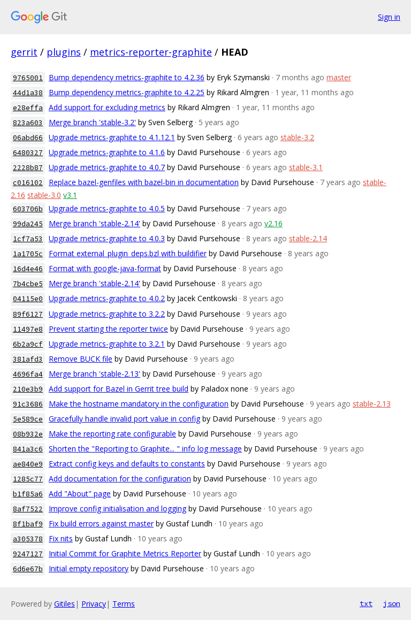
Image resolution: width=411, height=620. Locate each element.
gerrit (24, 51)
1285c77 (28, 479)
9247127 (28, 553)
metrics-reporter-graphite (151, 51)
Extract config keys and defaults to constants (127, 463)
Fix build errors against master (101, 523)
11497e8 (28, 329)
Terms (123, 604)
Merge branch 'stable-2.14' (94, 223)
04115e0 (28, 298)
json (391, 603)
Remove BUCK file (80, 359)
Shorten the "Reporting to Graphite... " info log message (145, 448)
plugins (64, 51)
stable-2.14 (308, 238)
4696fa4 (28, 374)
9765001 (28, 77)
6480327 (28, 152)
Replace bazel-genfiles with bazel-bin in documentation (144, 182)
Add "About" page (80, 493)
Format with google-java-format (105, 268)
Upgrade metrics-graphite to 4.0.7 (107, 167)
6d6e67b (28, 568)
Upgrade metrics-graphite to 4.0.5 (107, 208)
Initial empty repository (88, 568)
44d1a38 (28, 92)
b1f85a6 (28, 494)
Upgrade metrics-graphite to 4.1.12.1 (112, 137)
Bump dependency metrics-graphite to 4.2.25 (126, 92)
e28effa (28, 107)
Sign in (389, 17)
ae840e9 (28, 464)
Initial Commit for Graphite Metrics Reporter (125, 553)
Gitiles (64, 604)
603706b (28, 208)
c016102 (28, 182)
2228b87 (28, 167)
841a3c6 (28, 449)
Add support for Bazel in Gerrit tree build (118, 389)
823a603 (28, 122)
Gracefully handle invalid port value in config (124, 419)
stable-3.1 (306, 167)
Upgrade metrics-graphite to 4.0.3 (107, 238)
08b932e (28, 434)
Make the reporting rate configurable (112, 433)
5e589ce (28, 419)
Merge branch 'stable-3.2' (92, 122)
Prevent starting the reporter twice (108, 329)
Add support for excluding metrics (107, 107)
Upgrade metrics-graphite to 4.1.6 (107, 152)
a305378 (28, 539)
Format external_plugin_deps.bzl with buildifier (128, 253)
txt (366, 603)
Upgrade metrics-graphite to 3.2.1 (107, 344)
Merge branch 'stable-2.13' (94, 374)
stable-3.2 (297, 137)
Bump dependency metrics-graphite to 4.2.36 (126, 77)
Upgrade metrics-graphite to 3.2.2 (107, 314)
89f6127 (28, 314)
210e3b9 (28, 389)
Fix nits (61, 538)
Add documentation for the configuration (120, 478)
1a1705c (28, 253)
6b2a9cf (28, 344)
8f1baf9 (28, 524)
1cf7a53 (28, 238)
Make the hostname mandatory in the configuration (139, 404)
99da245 (28, 223)
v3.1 (70, 195)
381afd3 (28, 359)
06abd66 (28, 137)
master (338, 77)
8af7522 (28, 509)
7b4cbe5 (28, 283)
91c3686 (28, 404)
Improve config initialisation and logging (117, 508)
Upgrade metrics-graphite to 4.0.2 (107, 298)
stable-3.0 (44, 195)
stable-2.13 (372, 404)
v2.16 (273, 223)
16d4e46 (28, 268)
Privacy (93, 604)
